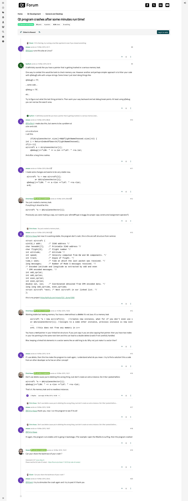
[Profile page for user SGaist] (21, 452)
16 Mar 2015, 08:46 (43, 120)
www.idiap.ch (40, 460)
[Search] (3, 32)
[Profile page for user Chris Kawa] (21, 200)
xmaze (28, 47)
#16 (131, 373)
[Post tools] (131, 57)
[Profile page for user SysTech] (21, 65)
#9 (132, 64)
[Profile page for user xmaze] (21, 49)
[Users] (3, 22)
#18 (131, 428)
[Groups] (3, 27)
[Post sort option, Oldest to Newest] (28, 32)
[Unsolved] (3, 41)
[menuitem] (185, 3)
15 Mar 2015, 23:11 (43, 47)
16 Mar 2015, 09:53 (43, 232)
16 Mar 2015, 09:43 (43, 168)
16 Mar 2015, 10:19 (43, 353)
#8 (132, 47)
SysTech (28, 64)
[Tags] (3, 12)
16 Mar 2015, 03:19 (44, 64)
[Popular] (3, 17)
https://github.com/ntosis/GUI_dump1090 (57, 297)
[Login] (185, 3)
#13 (131, 232)
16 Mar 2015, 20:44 (43, 478)
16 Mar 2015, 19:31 (60, 450)
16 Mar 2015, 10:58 (43, 407)
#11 (131, 168)
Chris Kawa (29, 198)
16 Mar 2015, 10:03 (63, 311)
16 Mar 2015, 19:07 (43, 428)
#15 (131, 353)
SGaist (31, 43)
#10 (131, 120)
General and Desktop (25, 24)
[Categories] (3, 3)
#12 (131, 198)
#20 (131, 478)
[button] (3, 498)
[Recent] (3, 8)
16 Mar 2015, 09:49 (63, 198)
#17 (131, 407)
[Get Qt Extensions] (3, 36)
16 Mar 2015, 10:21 (63, 373)
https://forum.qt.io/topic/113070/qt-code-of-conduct (64, 462)
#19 (131, 450)
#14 (131, 311)
